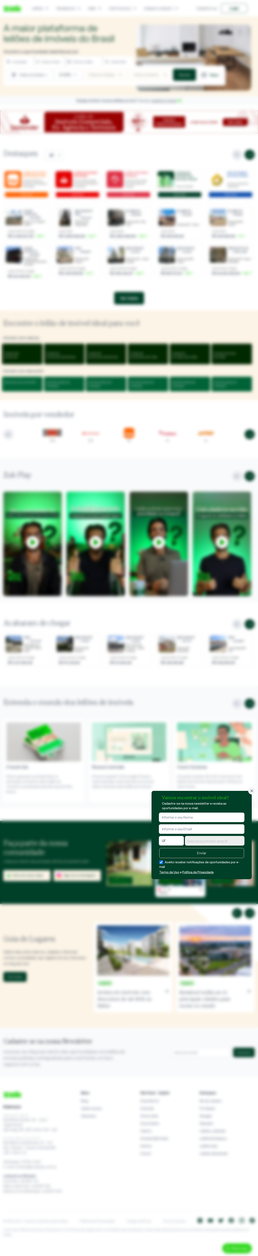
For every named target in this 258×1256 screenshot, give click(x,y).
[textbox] (214, 841)
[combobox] (214, 841)
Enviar (201, 853)
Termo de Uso (169, 872)
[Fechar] (251, 790)
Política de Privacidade (198, 872)
